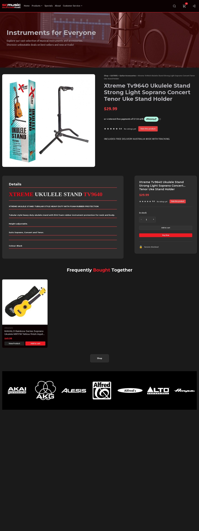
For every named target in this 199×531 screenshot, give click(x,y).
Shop (106, 75)
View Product (14, 347)
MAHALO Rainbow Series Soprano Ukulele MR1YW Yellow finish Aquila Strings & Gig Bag (24, 337)
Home (27, 5)
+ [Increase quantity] (153, 219)
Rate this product (148, 128)
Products (37, 5)
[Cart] (184, 6)
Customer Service (72, 5)
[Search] (174, 6)
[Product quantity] (147, 219)
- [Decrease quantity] (141, 219)
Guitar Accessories (128, 75)
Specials (48, 5)
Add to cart (165, 229)
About (58, 5)
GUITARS (114, 75)
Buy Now (165, 241)
